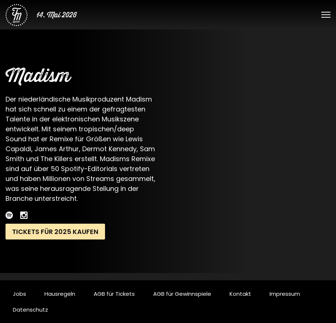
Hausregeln (59, 294)
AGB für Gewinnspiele (182, 294)
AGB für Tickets (114, 294)
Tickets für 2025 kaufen (55, 231)
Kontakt (240, 294)
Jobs (19, 294)
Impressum (285, 294)
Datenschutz (30, 309)
